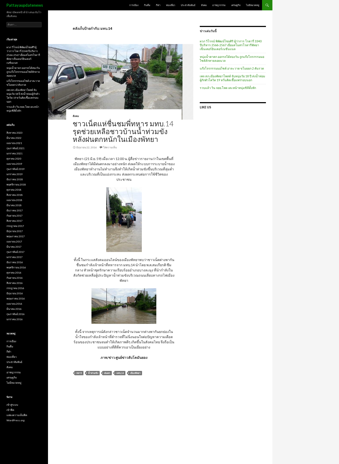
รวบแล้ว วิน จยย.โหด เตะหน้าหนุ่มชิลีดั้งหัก (228, 88)
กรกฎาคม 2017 (15, 226)
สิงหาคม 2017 (14, 220)
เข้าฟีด (10, 410)
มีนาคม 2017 (13, 246)
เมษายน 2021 (14, 143)
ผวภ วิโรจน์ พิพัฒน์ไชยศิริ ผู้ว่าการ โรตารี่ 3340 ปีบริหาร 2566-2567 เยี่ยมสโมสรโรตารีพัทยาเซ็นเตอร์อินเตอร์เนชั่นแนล (231, 45)
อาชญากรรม (218, 5)
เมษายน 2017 (14, 241)
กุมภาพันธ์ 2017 (15, 251)
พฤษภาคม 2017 (15, 236)
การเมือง (133, 5)
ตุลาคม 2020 (13, 158)
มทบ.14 (120, 373)
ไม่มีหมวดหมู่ (252, 5)
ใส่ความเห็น (110, 147)
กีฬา (158, 5)
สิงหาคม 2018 (14, 194)
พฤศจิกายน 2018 (16, 184)
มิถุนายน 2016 (14, 293)
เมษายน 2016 (14, 303)
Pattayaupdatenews (24, 5)
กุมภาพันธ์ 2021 (15, 148)
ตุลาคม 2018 (13, 189)
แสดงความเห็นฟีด (16, 415)
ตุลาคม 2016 (13, 272)
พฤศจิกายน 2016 (16, 267)
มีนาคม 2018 (13, 205)
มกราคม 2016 (14, 319)
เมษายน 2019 (14, 163)
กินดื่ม (147, 5)
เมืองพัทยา (135, 373)
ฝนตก (107, 373)
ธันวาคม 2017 (14, 210)
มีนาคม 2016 (13, 308)
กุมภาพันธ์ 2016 (15, 314)
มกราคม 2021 (14, 153)
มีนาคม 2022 (13, 137)
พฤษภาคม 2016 (15, 298)
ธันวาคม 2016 (14, 262)
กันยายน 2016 (14, 277)
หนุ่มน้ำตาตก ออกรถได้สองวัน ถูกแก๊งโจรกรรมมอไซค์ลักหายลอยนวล (23, 71)
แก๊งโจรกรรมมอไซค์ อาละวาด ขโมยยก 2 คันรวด (232, 68)
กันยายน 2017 (14, 215)
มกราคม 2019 (14, 174)
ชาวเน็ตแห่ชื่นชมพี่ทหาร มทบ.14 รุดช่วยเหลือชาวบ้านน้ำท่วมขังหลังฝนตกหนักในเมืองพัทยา (123, 131)
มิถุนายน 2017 (14, 231)
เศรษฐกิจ (235, 5)
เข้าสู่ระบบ (12, 404)
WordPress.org (15, 420)
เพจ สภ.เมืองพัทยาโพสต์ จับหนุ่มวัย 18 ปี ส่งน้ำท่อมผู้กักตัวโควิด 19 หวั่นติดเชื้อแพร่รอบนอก (232, 78)
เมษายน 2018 (14, 200)
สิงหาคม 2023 (14, 132)
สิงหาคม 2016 (14, 283)
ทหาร (79, 373)
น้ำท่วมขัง (93, 373)
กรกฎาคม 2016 (15, 288)
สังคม (204, 5)
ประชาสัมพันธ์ (188, 5)
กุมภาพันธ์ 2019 (15, 169)
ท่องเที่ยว (170, 5)
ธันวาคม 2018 (14, 179)
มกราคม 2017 (14, 257)
